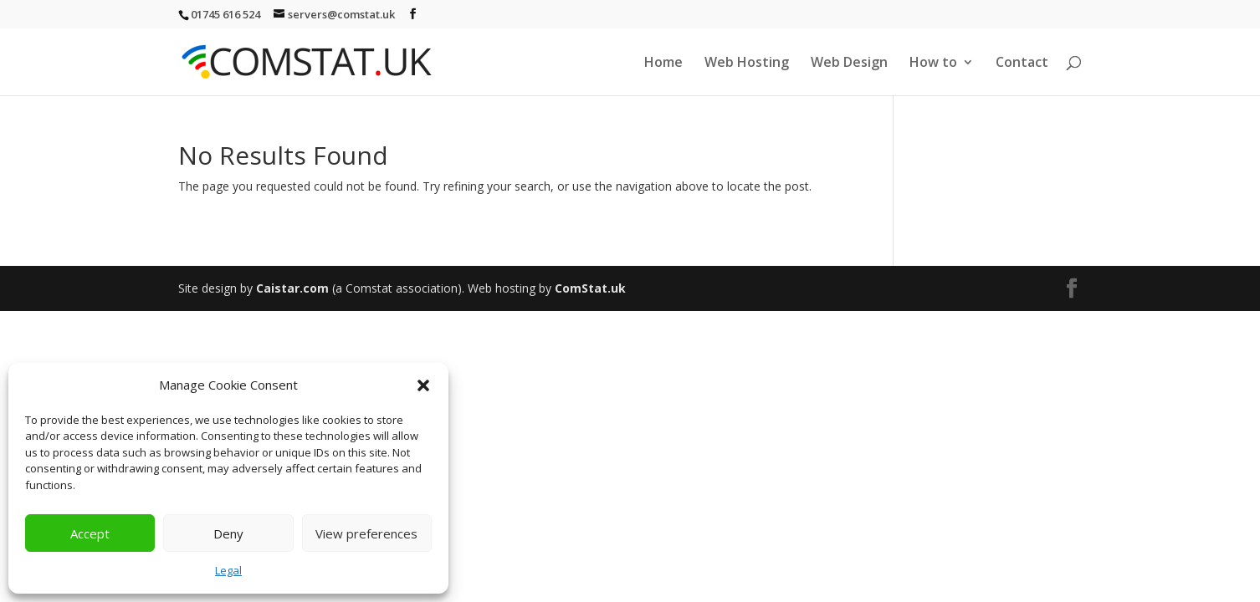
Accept (90, 533)
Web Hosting (746, 63)
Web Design (849, 63)
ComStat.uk (590, 288)
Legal (228, 570)
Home (663, 63)
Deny (228, 533)
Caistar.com (292, 288)
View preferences (366, 533)
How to (933, 63)
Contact (1022, 63)
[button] (423, 385)
